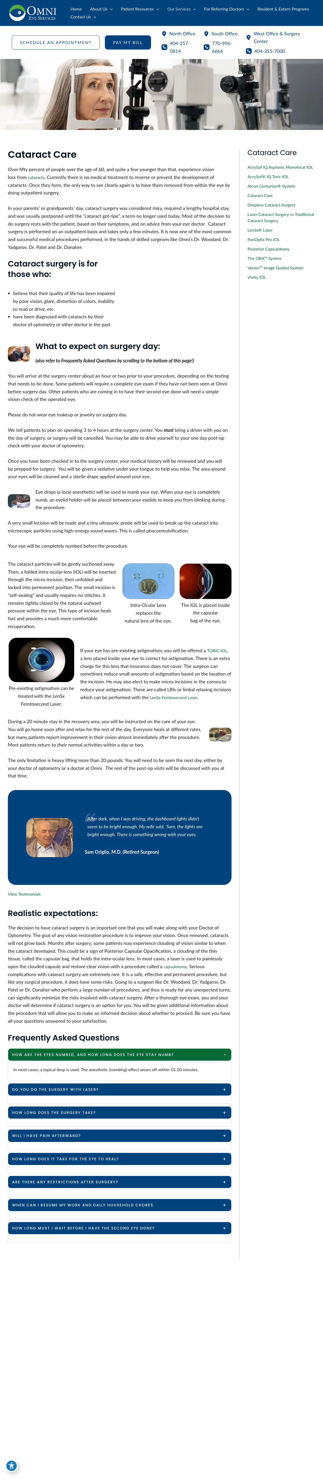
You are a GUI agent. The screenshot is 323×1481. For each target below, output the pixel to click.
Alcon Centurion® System (271, 185)
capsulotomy (177, 966)
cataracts (37, 177)
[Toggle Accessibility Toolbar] (11, 1469)
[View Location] (187, 1363)
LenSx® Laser (260, 229)
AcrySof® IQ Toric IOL (268, 176)
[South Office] (221, 34)
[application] (110, 9)
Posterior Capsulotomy (268, 248)
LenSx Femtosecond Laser (176, 697)
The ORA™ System (264, 258)
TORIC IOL (218, 650)
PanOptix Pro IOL (263, 239)
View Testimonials (26, 894)
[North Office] (179, 34)
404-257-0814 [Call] (180, 47)
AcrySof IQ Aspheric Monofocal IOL (280, 167)
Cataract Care (260, 195)
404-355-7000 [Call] (269, 51)
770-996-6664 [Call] (222, 47)
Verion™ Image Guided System (275, 267)
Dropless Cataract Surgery (271, 204)
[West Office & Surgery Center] (278, 37)
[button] (56, 42)
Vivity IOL (256, 277)
